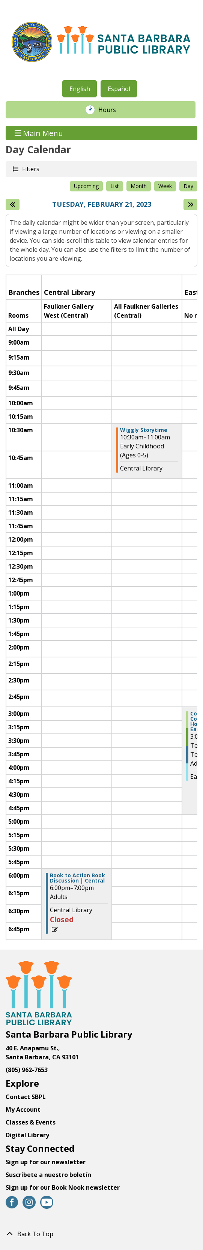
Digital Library (27, 1135)
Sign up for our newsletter (46, 1162)
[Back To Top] (101, 1234)
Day (188, 186)
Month (139, 186)
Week (165, 186)
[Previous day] (13, 204)
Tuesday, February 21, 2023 (101, 204)
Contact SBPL (26, 1097)
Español (119, 89)
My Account (23, 1109)
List (114, 186)
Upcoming (86, 186)
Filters (30, 168)
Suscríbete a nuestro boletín (48, 1175)
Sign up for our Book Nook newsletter (63, 1187)
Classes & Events (31, 1122)
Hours (111, 109)
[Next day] (190, 204)
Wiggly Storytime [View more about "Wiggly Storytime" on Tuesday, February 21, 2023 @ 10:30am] (143, 430)
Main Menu (39, 133)
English (79, 89)
